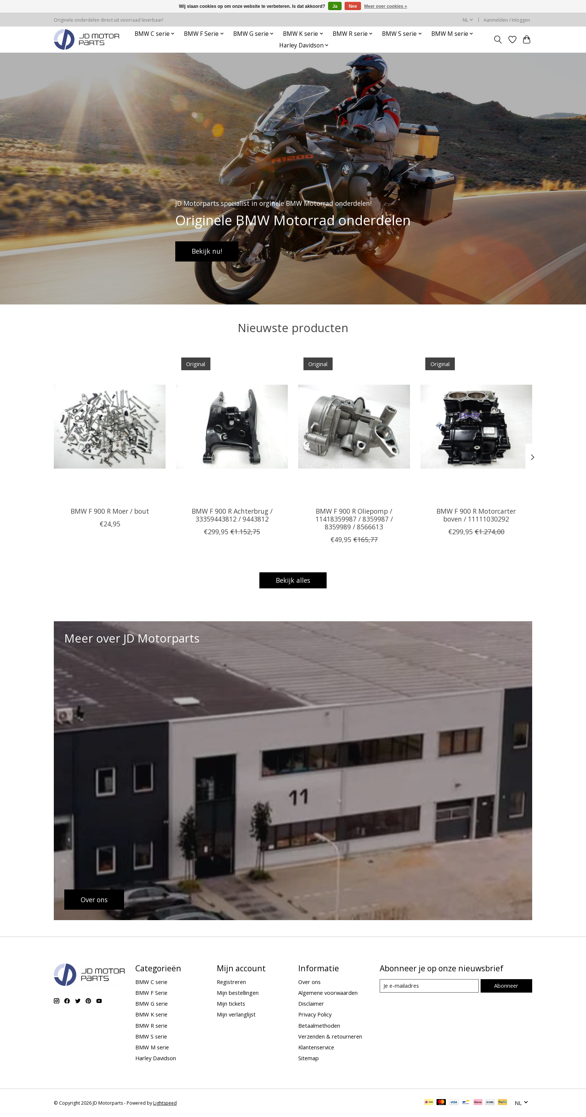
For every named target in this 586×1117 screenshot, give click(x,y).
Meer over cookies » (385, 6)
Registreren (231, 982)
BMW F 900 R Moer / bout (110, 510)
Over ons (309, 982)
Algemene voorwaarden (328, 992)
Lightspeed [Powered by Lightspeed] (165, 1103)
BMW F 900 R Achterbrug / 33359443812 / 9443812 (232, 514)
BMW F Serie (151, 992)
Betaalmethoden (319, 1025)
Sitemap (308, 1058)
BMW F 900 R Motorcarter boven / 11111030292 (476, 514)
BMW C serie (151, 982)
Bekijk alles (293, 580)
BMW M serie (152, 1047)
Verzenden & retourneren (330, 1036)
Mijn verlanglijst (236, 1014)
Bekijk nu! (207, 251)
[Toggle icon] (498, 39)
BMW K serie (151, 1014)
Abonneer (506, 985)
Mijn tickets (231, 1003)
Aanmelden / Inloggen (507, 20)
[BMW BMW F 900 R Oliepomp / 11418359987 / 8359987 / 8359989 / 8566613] (354, 426)
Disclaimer (311, 1003)
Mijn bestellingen (238, 992)
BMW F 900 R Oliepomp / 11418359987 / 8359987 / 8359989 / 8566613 (354, 518)
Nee (353, 6)
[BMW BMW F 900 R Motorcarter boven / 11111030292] (476, 426)
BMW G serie (151, 1003)
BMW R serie (151, 1025)
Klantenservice (316, 1047)
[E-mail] (429, 986)
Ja (334, 6)
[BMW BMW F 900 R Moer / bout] (110, 426)
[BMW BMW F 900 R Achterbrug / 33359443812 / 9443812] (232, 426)
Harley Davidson (155, 1058)
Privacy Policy (314, 1014)
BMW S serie (151, 1036)
